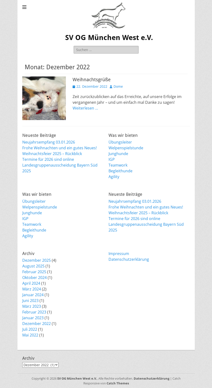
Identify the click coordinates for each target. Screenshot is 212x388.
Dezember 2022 (36, 323)
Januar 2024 (33, 294)
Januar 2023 (33, 317)
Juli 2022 (29, 329)
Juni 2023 (30, 300)
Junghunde (118, 153)
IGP (112, 159)
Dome (118, 86)
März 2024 (31, 289)
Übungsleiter (120, 142)
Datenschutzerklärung (129, 259)
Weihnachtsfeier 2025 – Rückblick (52, 153)
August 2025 (33, 266)
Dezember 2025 (36, 260)
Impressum (119, 253)
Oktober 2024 (34, 277)
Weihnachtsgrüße (92, 79)
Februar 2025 (34, 271)
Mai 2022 (30, 335)
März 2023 (31, 306)
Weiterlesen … (85, 108)
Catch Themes (118, 383)
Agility (114, 176)
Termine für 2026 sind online (48, 159)
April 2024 (31, 283)
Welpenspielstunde (126, 148)
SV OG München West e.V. (109, 37)
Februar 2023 (34, 312)
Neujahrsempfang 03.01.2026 (48, 142)
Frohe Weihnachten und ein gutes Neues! (59, 148)
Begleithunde (120, 171)
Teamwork (118, 165)
